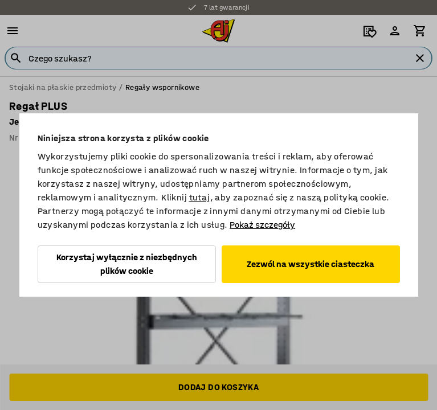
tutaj (199, 197)
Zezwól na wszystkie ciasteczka (310, 264)
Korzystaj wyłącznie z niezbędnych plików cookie (126, 264)
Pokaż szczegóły (262, 224)
